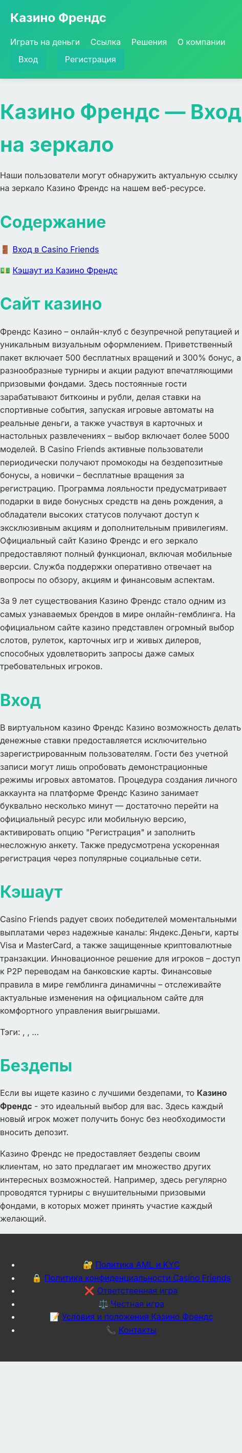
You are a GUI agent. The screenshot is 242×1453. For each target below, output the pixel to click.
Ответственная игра (137, 1290)
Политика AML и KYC (137, 1264)
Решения (149, 42)
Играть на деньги (45, 42)
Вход (28, 59)
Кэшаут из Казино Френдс (65, 270)
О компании (202, 42)
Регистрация (90, 59)
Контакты (138, 1330)
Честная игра (137, 1304)
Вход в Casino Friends (56, 249)
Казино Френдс (58, 17)
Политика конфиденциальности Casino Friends (138, 1278)
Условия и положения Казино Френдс (137, 1316)
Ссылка (106, 42)
